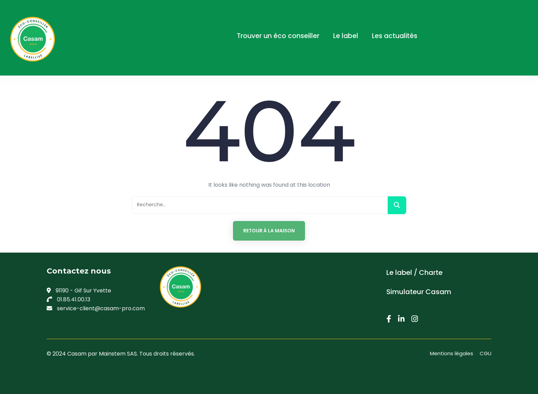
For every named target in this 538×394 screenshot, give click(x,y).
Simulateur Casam (418, 292)
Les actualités (394, 35)
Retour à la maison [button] (269, 230)
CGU (485, 353)
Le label (345, 35)
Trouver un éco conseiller (278, 35)
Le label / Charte (414, 272)
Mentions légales (451, 353)
